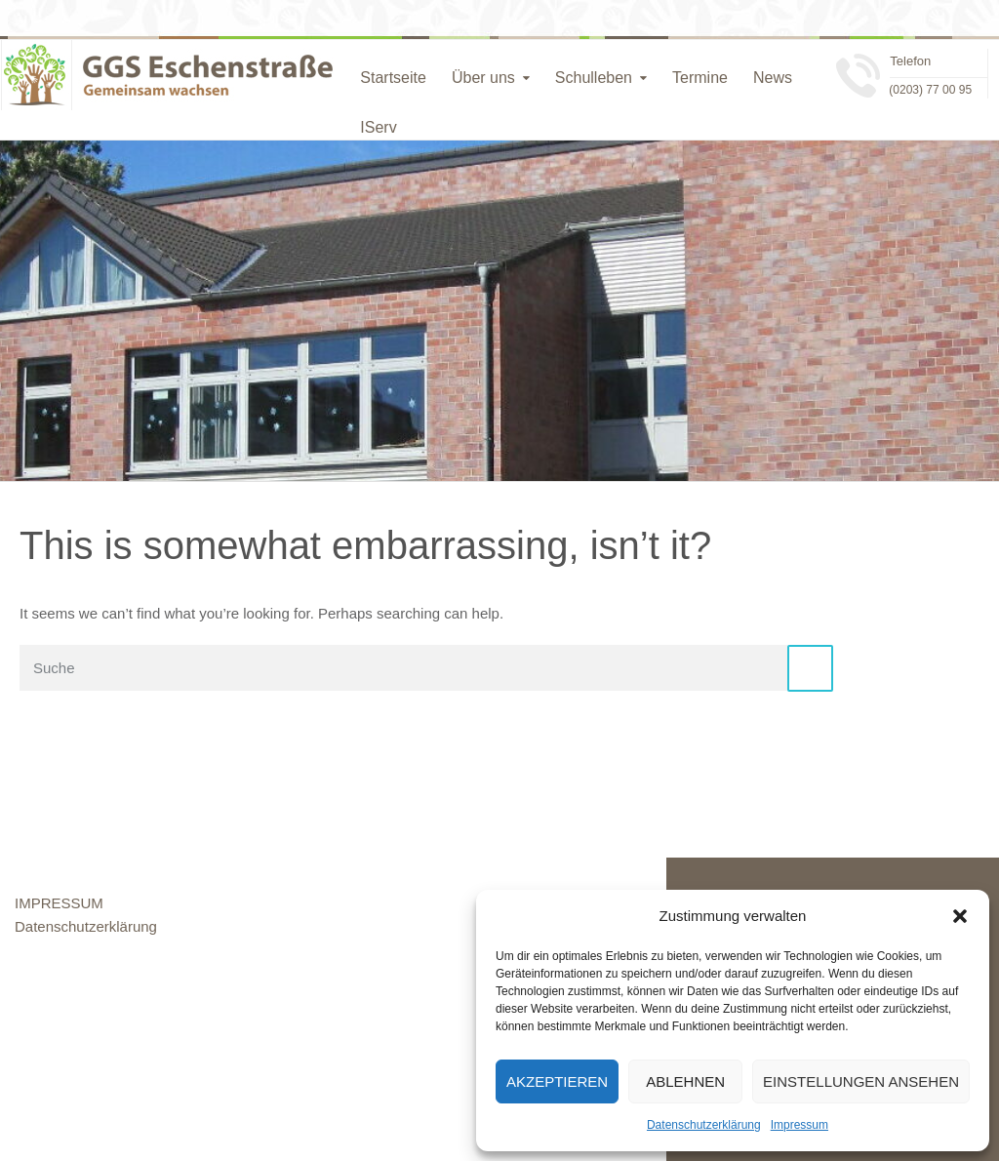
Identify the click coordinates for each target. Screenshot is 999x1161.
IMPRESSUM (59, 903)
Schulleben (593, 77)
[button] (960, 916)
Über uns (483, 77)
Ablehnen (685, 1081)
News (772, 77)
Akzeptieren (557, 1081)
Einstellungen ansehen (861, 1081)
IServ (378, 127)
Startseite (393, 77)
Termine (700, 77)
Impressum (799, 1125)
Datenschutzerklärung (704, 1125)
